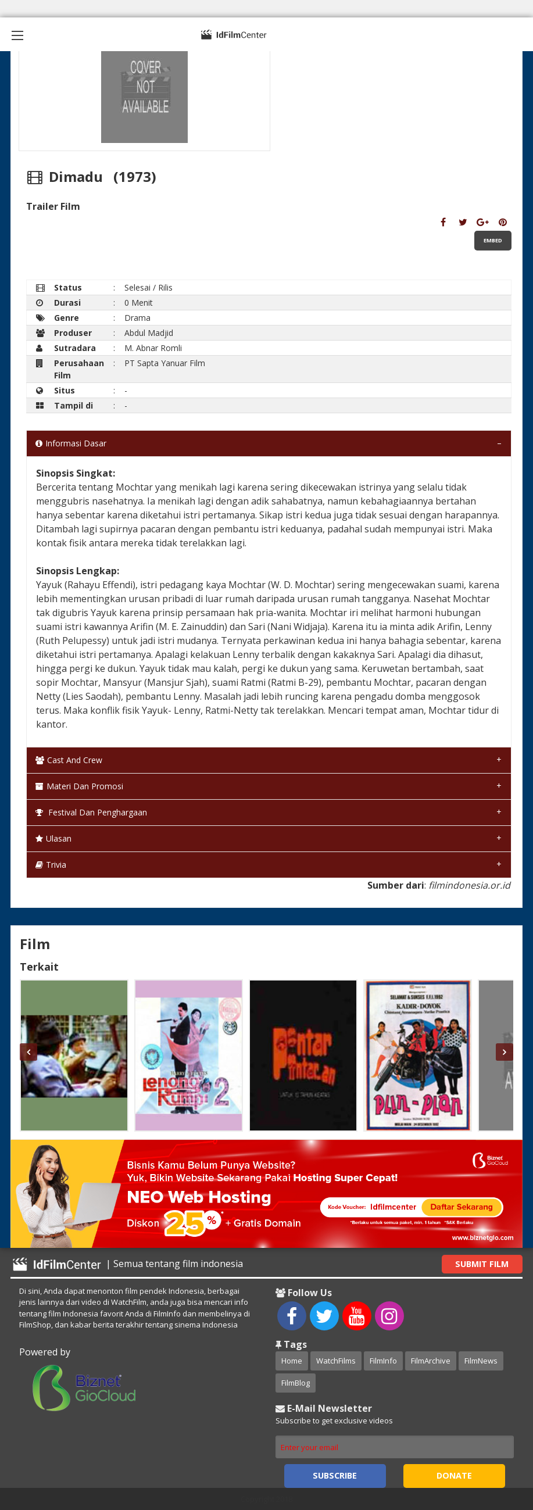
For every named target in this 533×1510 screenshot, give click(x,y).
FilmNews (481, 1360)
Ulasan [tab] (53, 838)
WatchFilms (336, 1360)
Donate (454, 1475)
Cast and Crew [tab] (68, 759)
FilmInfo (383, 1360)
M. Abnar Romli (153, 347)
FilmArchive (430, 1360)
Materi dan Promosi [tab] (79, 786)
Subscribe (335, 1475)
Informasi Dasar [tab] (70, 443)
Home (291, 1360)
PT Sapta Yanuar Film (164, 362)
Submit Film (482, 1263)
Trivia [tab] (50, 864)
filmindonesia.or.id (469, 885)
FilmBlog (295, 1382)
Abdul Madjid (148, 332)
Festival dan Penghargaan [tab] (91, 812)
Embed (493, 240)
